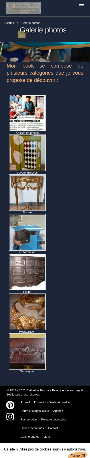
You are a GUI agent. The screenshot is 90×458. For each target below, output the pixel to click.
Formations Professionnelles (52, 402)
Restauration (29, 419)
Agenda (58, 411)
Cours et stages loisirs (35, 411)
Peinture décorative (53, 419)
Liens (47, 436)
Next (86, 48)
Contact (53, 428)
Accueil (9, 23)
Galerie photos (30, 436)
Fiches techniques (32, 428)
